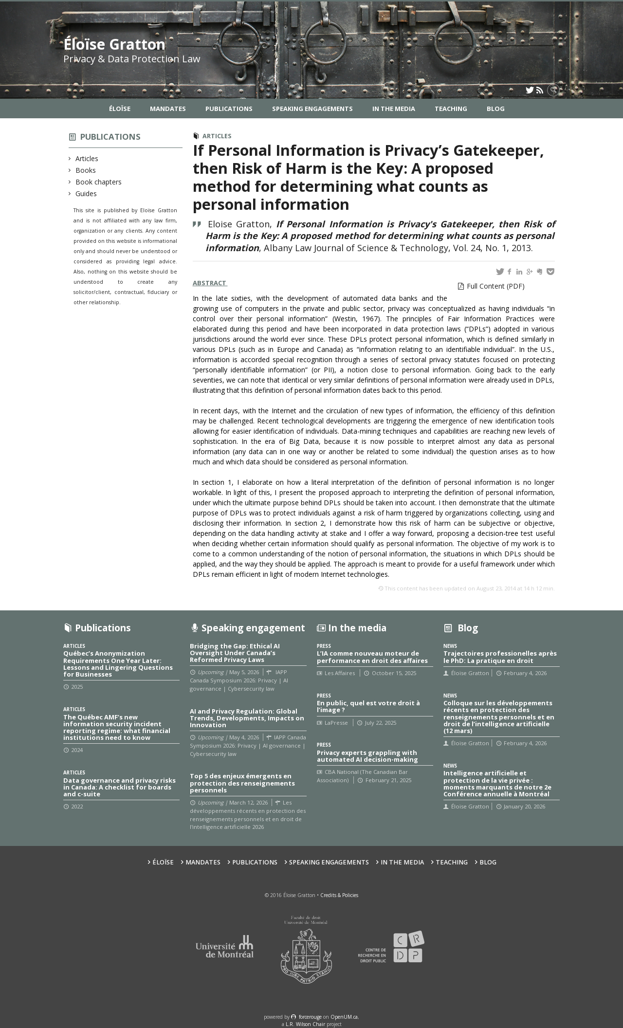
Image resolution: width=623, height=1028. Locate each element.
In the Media (393, 108)
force (310, 1016)
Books (86, 170)
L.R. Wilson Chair (305, 1024)
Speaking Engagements (312, 108)
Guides (86, 193)
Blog (496, 108)
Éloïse (119, 108)
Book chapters (99, 181)
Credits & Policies (339, 895)
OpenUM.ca (344, 1016)
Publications (229, 108)
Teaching (451, 108)
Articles (87, 158)
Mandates (168, 108)
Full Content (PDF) (496, 286)
